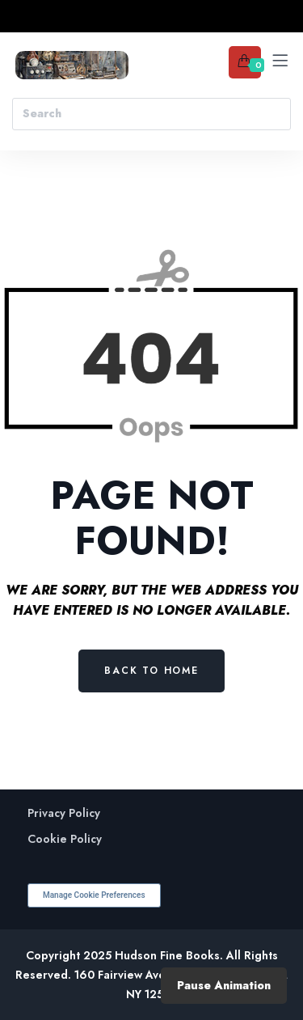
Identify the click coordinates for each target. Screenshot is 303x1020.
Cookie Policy (64, 839)
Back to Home (151, 670)
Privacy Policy (63, 813)
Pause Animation (224, 985)
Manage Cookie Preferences (94, 895)
